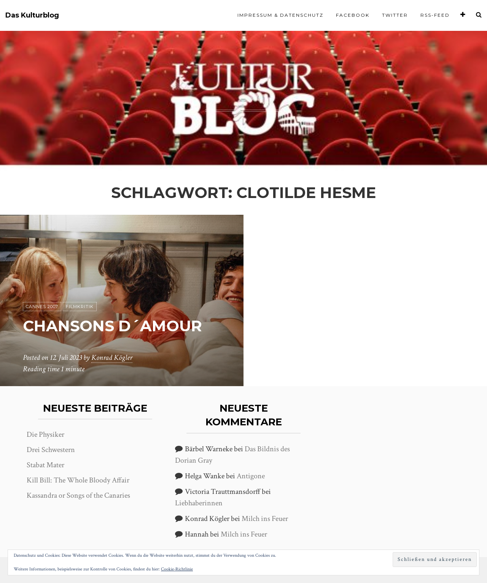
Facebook (352, 15)
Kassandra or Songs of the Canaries (78, 495)
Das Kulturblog (32, 15)
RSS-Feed (435, 15)
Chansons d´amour (112, 325)
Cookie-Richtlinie (177, 569)
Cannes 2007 (42, 306)
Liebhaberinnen (199, 503)
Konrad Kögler (111, 358)
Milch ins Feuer (265, 519)
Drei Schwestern (51, 450)
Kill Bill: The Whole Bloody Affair (78, 480)
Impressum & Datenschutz (280, 15)
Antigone (251, 476)
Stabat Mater (45, 465)
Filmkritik (80, 306)
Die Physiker (45, 434)
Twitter (395, 15)
